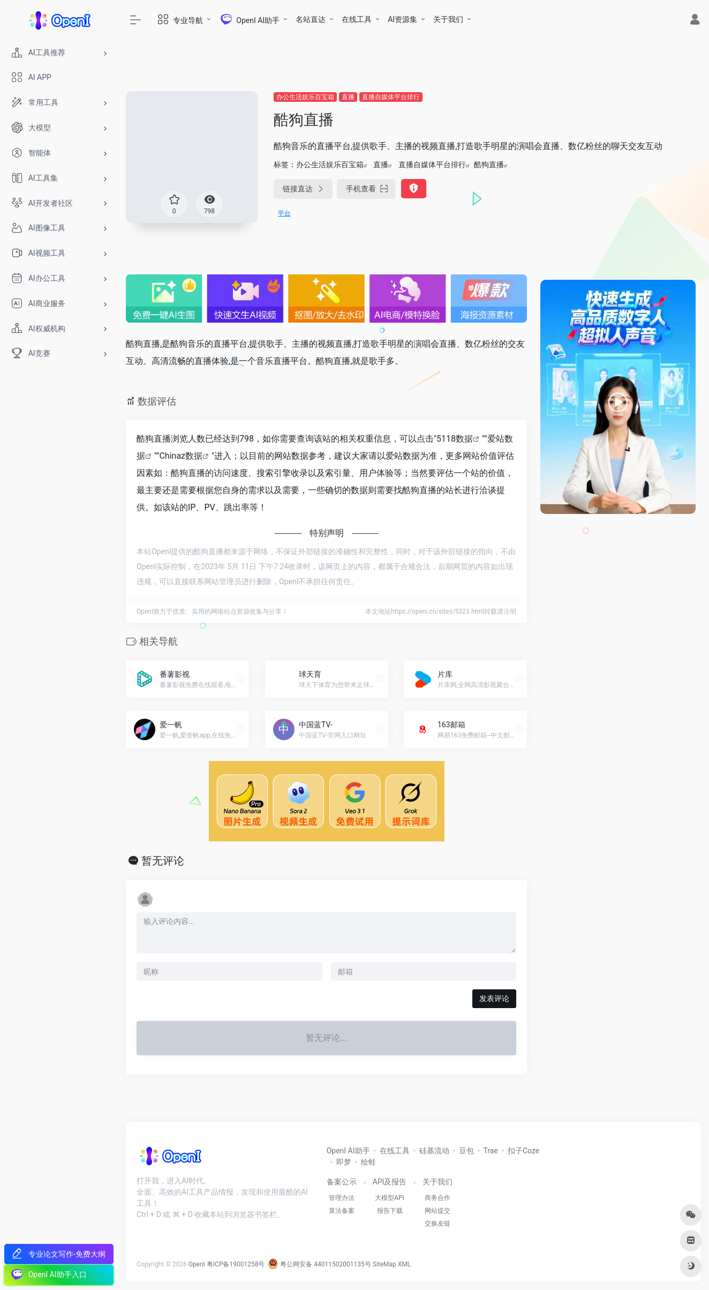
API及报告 (390, 1181)
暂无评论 (162, 860)
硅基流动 (434, 1150)
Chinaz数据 (180, 456)
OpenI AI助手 (348, 1150)
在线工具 (357, 19)
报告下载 (390, 1210)
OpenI (196, 1264)
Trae (491, 1150)
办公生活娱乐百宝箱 (305, 97)
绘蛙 (368, 1162)
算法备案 (341, 1210)
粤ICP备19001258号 (236, 1264)
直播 (348, 97)
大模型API (389, 1198)
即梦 (343, 1162)
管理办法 (341, 1198)
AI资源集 (402, 19)
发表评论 (494, 998)
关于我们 (448, 19)
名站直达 (311, 19)
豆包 (466, 1150)
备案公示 (342, 1181)
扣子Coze (523, 1150)
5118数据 (454, 439)
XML (404, 1264)
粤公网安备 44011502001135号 (319, 1264)
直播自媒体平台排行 (391, 97)
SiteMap (384, 1264)
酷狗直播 (489, 164)
